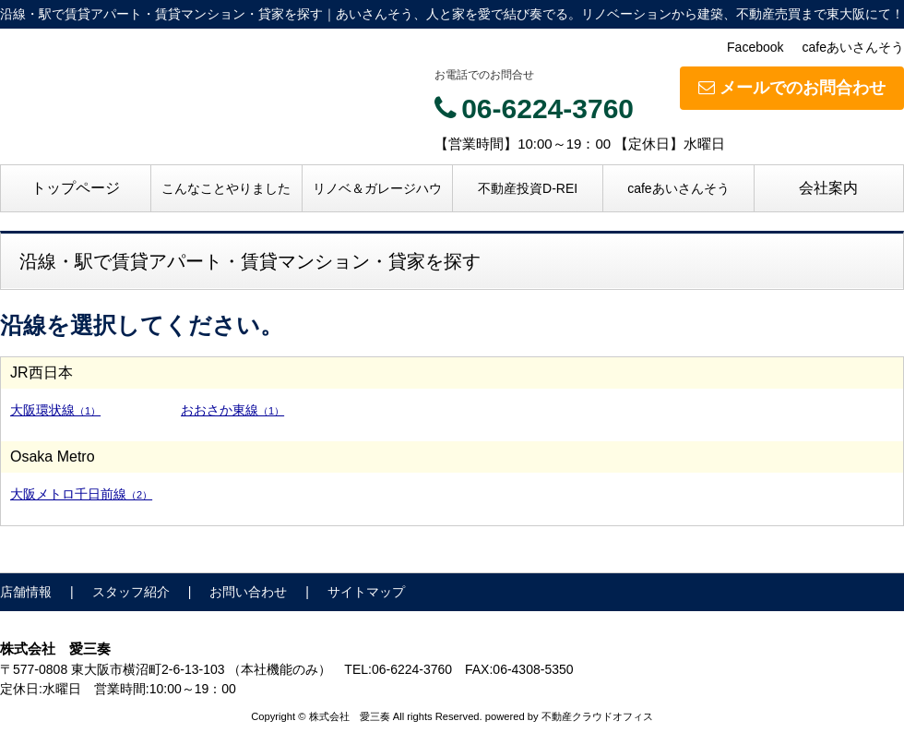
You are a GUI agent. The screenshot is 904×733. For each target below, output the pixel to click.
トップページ (75, 188)
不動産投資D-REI (527, 188)
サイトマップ (366, 591)
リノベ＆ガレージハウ (377, 188)
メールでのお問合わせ (792, 87)
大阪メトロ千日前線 (81, 494)
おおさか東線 (232, 410)
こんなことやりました (226, 188)
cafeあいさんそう (853, 47)
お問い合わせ (248, 591)
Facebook (755, 47)
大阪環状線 (55, 410)
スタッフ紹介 (131, 591)
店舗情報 (26, 591)
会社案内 (828, 188)
